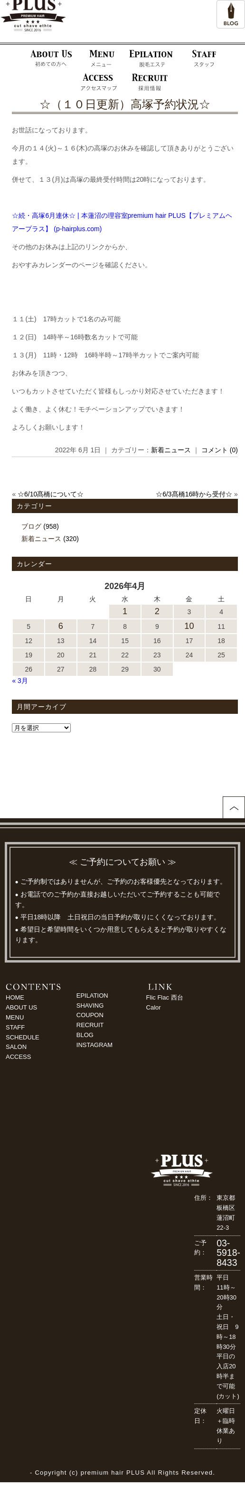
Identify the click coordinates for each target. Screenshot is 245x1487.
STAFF (15, 1027)
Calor (153, 1007)
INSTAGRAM (94, 1044)
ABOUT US (21, 1007)
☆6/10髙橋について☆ (51, 494)
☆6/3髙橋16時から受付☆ (194, 494)
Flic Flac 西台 (164, 997)
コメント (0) (219, 450)
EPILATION (92, 995)
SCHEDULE (22, 1037)
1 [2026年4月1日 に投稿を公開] (124, 611)
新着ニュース (171, 450)
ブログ (31, 526)
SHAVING (90, 1005)
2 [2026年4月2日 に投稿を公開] (157, 611)
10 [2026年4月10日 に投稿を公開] (189, 626)
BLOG (85, 1034)
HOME (15, 997)
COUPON (90, 1015)
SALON (16, 1046)
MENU (15, 1017)
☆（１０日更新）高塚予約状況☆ (124, 104)
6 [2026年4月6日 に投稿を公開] (60, 626)
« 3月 (20, 680)
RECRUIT (90, 1025)
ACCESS (18, 1056)
